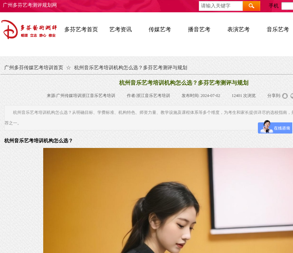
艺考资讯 (120, 29)
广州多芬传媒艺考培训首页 (33, 67)
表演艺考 (238, 29)
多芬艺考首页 (81, 29)
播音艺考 (199, 29)
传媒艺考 (160, 29)
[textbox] (221, 6)
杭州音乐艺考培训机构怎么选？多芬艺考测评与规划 (130, 67)
